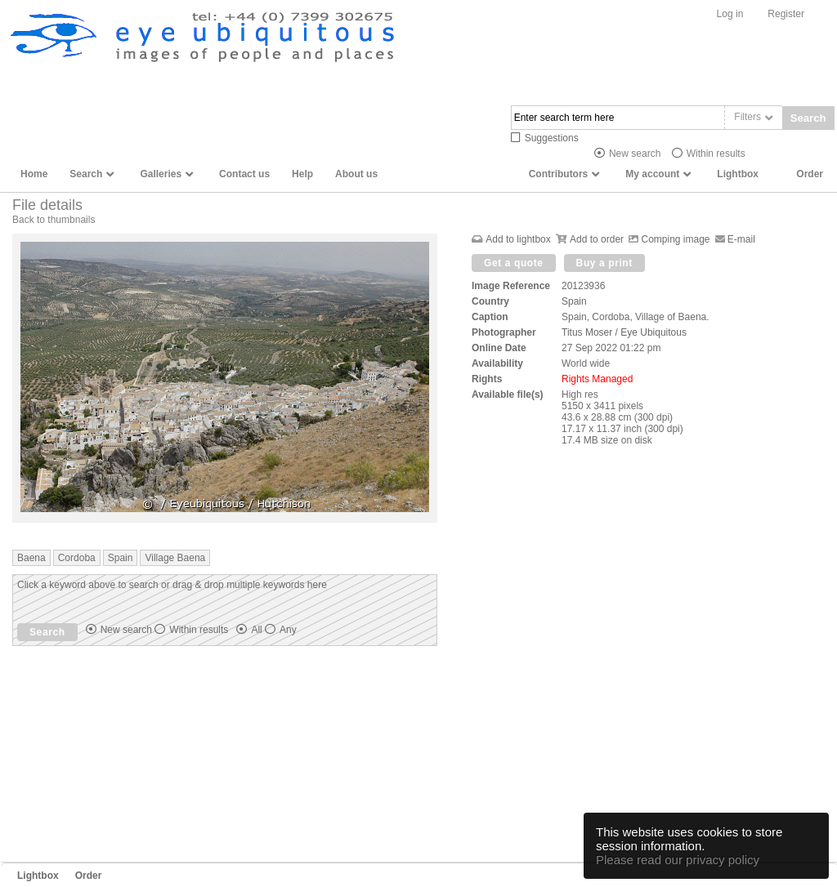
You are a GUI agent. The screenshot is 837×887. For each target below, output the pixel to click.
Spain (574, 301)
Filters (747, 117)
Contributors (559, 174)
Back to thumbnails (53, 219)
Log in (730, 14)
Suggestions (552, 138)
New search (634, 153)
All (273, 629)
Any (288, 629)
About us (356, 174)
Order (809, 174)
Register (786, 14)
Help (302, 174)
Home (33, 174)
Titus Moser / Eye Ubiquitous (624, 332)
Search (808, 118)
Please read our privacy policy (677, 860)
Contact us (244, 174)
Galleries (160, 174)
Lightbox (738, 174)
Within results (716, 153)
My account (652, 174)
